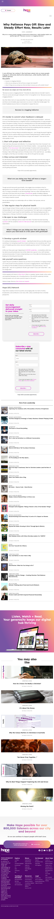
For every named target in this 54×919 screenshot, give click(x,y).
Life (15, 867)
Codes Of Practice (38, 883)
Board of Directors (49, 861)
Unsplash (26, 281)
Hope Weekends (28, 868)
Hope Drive (27, 865)
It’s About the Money (27, 708)
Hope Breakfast (28, 860)
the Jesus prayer (13, 148)
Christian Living (14, 436)
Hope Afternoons (28, 863)
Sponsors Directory (29, 881)
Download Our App (39, 861)
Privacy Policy (35, 326)
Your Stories (47, 873)
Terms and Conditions (29, 380)
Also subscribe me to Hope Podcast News (40, 318)
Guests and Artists (14, 505)
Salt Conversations (18, 884)
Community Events (28, 877)
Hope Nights (27, 867)
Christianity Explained (19, 863)
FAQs (46, 875)
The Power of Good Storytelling (18, 428)
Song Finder (37, 863)
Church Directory (28, 879)
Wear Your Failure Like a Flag (17, 477)
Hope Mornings (28, 861)
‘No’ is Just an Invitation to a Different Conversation (24, 438)
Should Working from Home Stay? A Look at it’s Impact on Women (28, 516)
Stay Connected (48, 877)
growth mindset (21, 241)
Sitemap (47, 880)
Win (15, 872)
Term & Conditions (39, 879)
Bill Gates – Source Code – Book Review (20, 487)
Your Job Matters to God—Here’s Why (20, 555)
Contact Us (47, 860)
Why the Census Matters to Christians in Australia (27, 733)
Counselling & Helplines (29, 883)
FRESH (26, 870)
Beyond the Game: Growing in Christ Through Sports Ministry (27, 526)
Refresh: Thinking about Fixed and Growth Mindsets (24, 585)
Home (23, 32)
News (16, 868)
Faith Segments (38, 865)
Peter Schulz (19, 281)
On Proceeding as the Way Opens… (19, 457)
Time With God (18, 882)
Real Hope (17, 881)
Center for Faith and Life (24, 221)
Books (10, 485)
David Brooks (28, 193)
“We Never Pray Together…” (27, 757)
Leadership (29, 32)
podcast (5, 221)
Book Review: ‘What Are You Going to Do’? (21, 565)
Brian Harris (22, 274)
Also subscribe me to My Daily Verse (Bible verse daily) (40, 321)
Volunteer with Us (48, 867)
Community (17, 870)
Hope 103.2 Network (27, 39)
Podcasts (37, 860)
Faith (16, 861)
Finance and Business (15, 407)
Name (16, 355)
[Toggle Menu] (50, 16)
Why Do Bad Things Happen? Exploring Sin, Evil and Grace (27, 782)
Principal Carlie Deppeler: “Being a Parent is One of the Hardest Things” (30, 506)
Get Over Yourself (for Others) (18, 546)
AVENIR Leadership (31, 250)
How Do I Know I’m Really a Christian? (27, 683)
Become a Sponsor (49, 868)
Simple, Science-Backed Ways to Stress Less (22, 497)
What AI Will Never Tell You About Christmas (22, 448)
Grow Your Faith (28, 888)
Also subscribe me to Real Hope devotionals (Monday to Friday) (39, 315)
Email (30, 309)
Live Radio (17, 860)
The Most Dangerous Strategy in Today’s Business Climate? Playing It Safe (31, 418)
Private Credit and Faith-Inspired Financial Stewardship (25, 595)
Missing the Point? (27, 806)
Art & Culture (13, 583)
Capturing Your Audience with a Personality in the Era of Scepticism (29, 408)
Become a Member (49, 863)
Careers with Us (48, 865)
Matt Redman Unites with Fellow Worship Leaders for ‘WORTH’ (27, 536)
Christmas (12, 446)
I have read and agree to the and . (39, 326)
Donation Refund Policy (39, 881)
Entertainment (17, 865)
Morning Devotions (18, 879)
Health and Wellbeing (15, 495)
